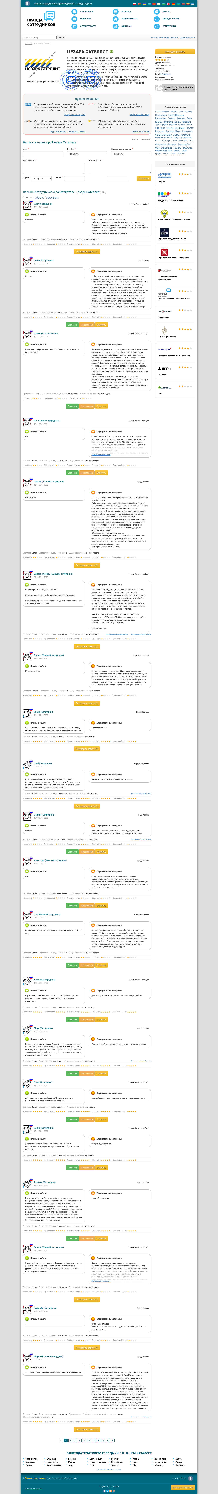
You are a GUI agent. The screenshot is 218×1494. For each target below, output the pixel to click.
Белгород (170, 131)
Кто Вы (70, 149)
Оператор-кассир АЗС (74, 114)
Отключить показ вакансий (141, 139)
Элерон (175, 178)
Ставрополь (187, 131)
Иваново (168, 134)
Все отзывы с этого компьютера (117, 634)
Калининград (186, 138)
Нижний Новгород (176, 115)
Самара (181, 125)
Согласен (72, 325)
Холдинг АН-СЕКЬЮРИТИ (175, 197)
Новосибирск (161, 115)
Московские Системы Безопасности (175, 274)
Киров (158, 141)
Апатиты (181, 154)
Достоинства (29, 160)
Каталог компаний (160, 37)
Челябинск (186, 121)
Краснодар (179, 128)
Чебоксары (187, 147)
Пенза (174, 141)
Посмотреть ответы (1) (87, 252)
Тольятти (190, 128)
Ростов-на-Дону (185, 112)
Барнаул (159, 134)
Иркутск (164, 125)
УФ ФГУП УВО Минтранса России (175, 216)
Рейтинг (175, 37)
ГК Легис (175, 371)
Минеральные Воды (163, 151)
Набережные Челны (163, 138)
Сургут (176, 138)
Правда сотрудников (35, 1478)
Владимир (181, 118)
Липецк (176, 134)
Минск (177, 131)
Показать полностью (100, 454)
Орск (157, 147)
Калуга (178, 121)
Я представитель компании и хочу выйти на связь (178, 88)
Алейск (166, 154)
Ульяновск (185, 134)
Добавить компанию (183, 1487)
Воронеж (173, 125)
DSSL (175, 390)
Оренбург (166, 141)
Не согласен (87, 325)
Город (25, 177)
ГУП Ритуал (175, 314)
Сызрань (177, 147)
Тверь (189, 118)
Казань (158, 121)
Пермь (136, 1462)
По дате (40, 197)
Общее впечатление (121, 149)
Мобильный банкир (139, 114)
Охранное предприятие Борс (175, 235)
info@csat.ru (165, 74)
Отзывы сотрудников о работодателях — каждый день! (63, 3)
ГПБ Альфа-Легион (175, 333)
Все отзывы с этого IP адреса (141, 634)
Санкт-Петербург (162, 112)
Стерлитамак (166, 147)
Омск (162, 128)
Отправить (143, 178)
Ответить (101, 325)
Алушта (177, 151)
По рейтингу (52, 197)
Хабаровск (158, 1465)
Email (58, 177)
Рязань (190, 125)
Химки (184, 151)
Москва (174, 112)
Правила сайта (187, 37)
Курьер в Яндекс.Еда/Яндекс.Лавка (68, 131)
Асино (173, 154)
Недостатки (95, 160)
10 (108, 1440)
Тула (157, 125)
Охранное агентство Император (175, 254)
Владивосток (31, 1459)
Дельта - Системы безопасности (175, 295)
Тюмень (171, 118)
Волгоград (159, 131)
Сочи (191, 141)
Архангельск (160, 144)
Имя (25, 149)
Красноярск (168, 121)
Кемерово (172, 144)
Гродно (158, 154)
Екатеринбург (161, 118)
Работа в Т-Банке (141, 131)
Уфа (157, 128)
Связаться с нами (33, 1489)
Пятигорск (182, 141)
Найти (61, 37)
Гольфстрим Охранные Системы (175, 352)
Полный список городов (109, 1469)
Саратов (170, 128)
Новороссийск (184, 144)
